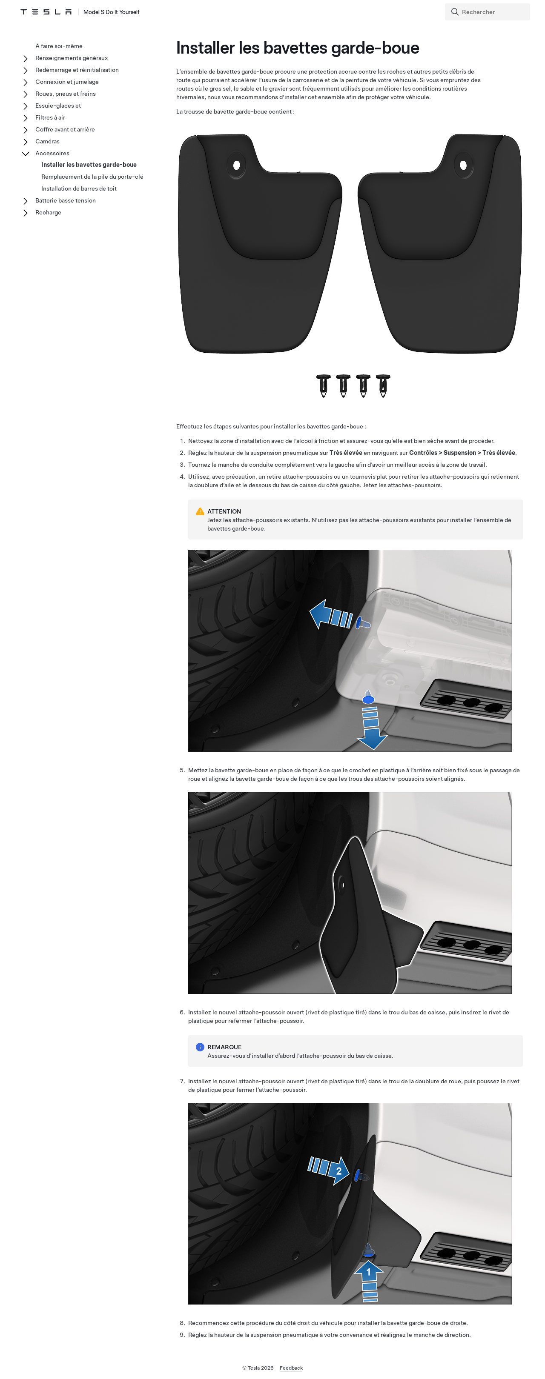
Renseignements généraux (71, 57)
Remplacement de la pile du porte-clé (92, 176)
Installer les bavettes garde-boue (89, 164)
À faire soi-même (59, 46)
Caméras (47, 141)
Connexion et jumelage (67, 81)
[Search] (488, 12)
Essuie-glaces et (58, 105)
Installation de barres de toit (79, 188)
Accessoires (52, 153)
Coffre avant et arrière (65, 129)
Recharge (48, 212)
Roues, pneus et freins (65, 93)
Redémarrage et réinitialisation (77, 69)
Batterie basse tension (65, 200)
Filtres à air (50, 117)
